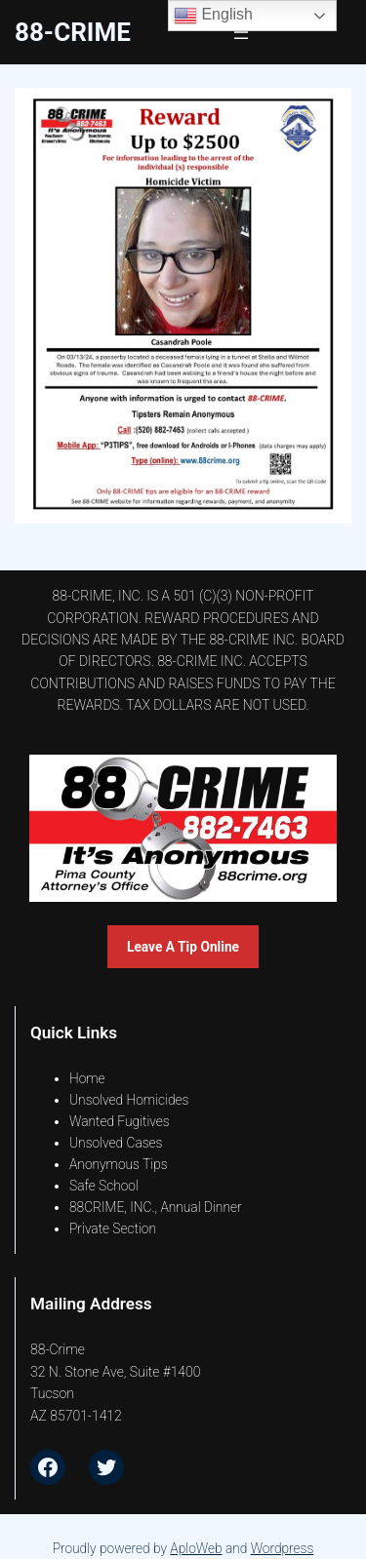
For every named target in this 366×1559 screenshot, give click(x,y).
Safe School (104, 1185)
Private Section (112, 1228)
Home (87, 1078)
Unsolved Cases (116, 1142)
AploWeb (196, 1548)
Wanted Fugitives (119, 1121)
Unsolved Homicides (128, 1100)
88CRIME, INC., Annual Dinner (155, 1207)
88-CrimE (73, 32)
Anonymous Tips (118, 1164)
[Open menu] (241, 32)
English (213, 15)
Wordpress (282, 1548)
